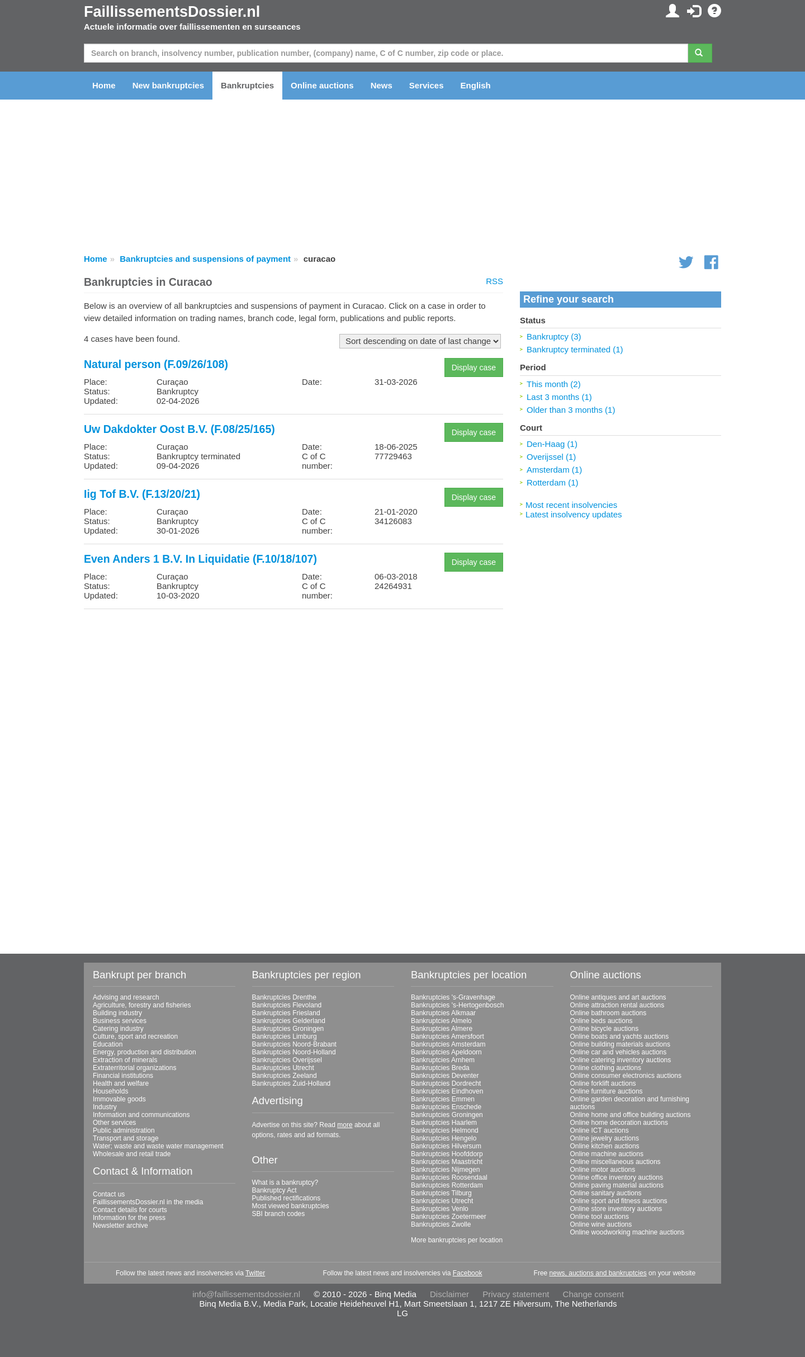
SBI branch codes (278, 1214)
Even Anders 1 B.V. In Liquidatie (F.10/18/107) (200, 559)
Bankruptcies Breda (440, 1068)
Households (110, 1091)
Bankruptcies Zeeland (284, 1076)
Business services (119, 1021)
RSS (494, 281)
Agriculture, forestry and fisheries (142, 1005)
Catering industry (118, 1029)
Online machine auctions (606, 1154)
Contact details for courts (130, 1210)
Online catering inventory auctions (620, 1060)
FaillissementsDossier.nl (172, 11)
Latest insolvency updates (573, 514)
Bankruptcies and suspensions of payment (205, 258)
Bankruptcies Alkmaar (443, 1013)
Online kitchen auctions (605, 1146)
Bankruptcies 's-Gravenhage (453, 997)
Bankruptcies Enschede (446, 1107)
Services (426, 85)
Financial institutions (123, 1076)
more (344, 1125)
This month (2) (554, 384)
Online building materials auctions (620, 1044)
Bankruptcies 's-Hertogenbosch (457, 1005)
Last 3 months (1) (559, 397)
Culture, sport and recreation (135, 1036)
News (381, 85)
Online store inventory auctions (616, 1209)
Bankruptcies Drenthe (284, 997)
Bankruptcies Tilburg (441, 1193)
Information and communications (141, 1115)
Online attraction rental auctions (617, 1005)
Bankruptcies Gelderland (288, 1021)
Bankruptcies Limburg (284, 1036)
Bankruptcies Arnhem (443, 1060)
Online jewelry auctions (604, 1138)
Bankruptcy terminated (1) (575, 349)
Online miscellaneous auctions (615, 1162)
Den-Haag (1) (552, 444)
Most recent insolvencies (571, 505)
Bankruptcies (247, 85)
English (476, 85)
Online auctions (322, 85)
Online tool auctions (599, 1217)
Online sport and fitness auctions (618, 1201)
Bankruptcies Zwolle (441, 1224)
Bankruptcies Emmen (443, 1099)
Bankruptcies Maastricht (446, 1162)
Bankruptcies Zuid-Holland (291, 1083)
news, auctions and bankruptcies (598, 1273)
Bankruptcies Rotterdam (447, 1185)
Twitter (255, 1273)
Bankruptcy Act (274, 1190)
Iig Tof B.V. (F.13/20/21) (142, 494)
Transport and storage (126, 1138)
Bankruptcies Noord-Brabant (294, 1044)
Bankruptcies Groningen (288, 1029)
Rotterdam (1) (553, 482)
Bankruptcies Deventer (445, 1076)
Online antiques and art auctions (618, 997)
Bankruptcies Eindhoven (447, 1091)
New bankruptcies (168, 85)
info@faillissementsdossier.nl (246, 1294)
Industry (105, 1107)
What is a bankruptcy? (285, 1182)
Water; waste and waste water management (158, 1146)
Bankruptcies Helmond (445, 1130)
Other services (114, 1123)
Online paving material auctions (617, 1185)
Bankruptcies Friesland (286, 1013)
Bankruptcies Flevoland (287, 1005)
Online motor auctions (603, 1170)
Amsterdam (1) (554, 469)
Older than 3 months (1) (571, 409)
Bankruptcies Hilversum (446, 1146)
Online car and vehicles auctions (618, 1052)
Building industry (117, 1013)
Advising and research (126, 997)
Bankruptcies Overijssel (287, 1060)
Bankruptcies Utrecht (283, 1068)
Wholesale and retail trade (132, 1154)
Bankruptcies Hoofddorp (447, 1154)
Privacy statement (515, 1294)
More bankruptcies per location (457, 1240)
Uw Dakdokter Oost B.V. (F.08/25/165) (179, 429)
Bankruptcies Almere (441, 1029)
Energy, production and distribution (144, 1052)
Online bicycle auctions (604, 1029)
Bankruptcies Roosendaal (449, 1177)
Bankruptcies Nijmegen (445, 1170)
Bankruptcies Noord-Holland (294, 1052)
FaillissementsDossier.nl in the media (148, 1202)
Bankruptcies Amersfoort (447, 1036)
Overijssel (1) (551, 456)
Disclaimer (449, 1294)
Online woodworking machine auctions (627, 1232)
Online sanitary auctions (606, 1193)
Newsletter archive (120, 1225)
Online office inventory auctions (617, 1177)
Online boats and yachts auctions (619, 1036)
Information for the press (129, 1218)
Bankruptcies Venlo (439, 1209)
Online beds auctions (601, 1021)
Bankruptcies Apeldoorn (446, 1052)
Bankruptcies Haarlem (444, 1123)
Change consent (593, 1294)
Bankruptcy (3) (554, 336)
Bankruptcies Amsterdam (448, 1044)
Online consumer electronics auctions (625, 1076)
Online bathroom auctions (608, 1013)
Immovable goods (119, 1099)
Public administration (124, 1130)
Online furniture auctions (606, 1091)
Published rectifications (286, 1198)
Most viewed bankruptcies (290, 1206)
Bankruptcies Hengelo (443, 1138)
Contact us (109, 1194)
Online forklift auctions (603, 1083)
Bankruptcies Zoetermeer (448, 1217)
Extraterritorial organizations (134, 1068)
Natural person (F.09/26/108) (156, 364)
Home (104, 85)
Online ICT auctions (599, 1130)
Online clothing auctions (605, 1068)
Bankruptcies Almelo (441, 1021)
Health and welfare (121, 1083)
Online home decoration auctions (619, 1123)
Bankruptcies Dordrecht (446, 1083)
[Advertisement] (293, 696)
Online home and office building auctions (630, 1115)
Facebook (467, 1273)
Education (107, 1044)
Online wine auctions (601, 1224)
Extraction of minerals (125, 1060)
